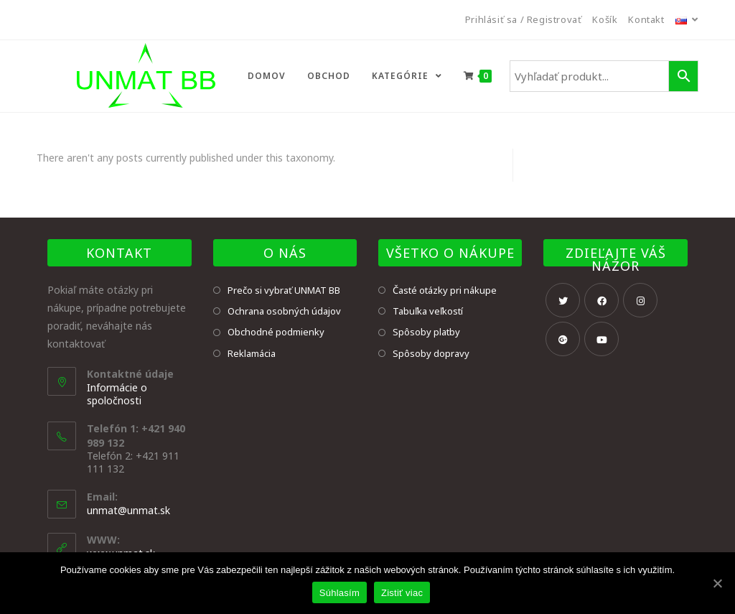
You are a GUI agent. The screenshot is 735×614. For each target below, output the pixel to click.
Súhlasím (339, 592)
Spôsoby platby (426, 331)
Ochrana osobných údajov (284, 310)
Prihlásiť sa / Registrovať (523, 19)
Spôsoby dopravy (431, 353)
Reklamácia (252, 353)
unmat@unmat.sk (128, 510)
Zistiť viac (402, 592)
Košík (604, 19)
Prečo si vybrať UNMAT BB (284, 290)
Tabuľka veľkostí (428, 310)
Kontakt (646, 19)
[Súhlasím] (717, 583)
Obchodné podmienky (276, 331)
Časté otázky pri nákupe (445, 290)
